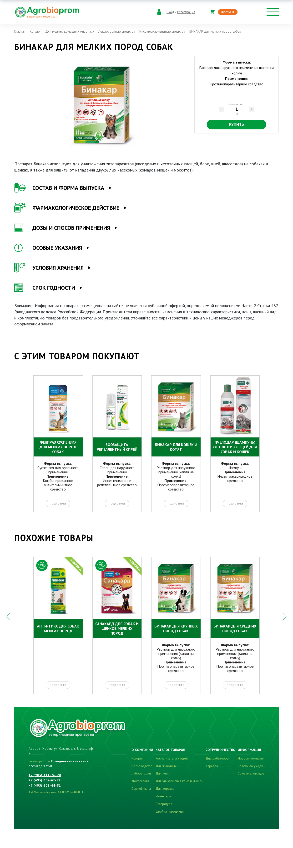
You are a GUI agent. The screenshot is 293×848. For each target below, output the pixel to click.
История (137, 758)
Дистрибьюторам (218, 758)
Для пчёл (162, 773)
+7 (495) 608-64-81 (45, 785)
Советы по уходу (250, 766)
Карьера (212, 766)
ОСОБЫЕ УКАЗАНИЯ (48, 248)
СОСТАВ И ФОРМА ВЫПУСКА (59, 188)
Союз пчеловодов (251, 773)
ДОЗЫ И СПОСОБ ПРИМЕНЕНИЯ (62, 228)
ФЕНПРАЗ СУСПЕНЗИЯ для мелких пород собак (58, 447)
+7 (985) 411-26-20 (45, 775)
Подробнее (58, 503)
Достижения (140, 781)
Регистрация (186, 12)
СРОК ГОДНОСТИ (44, 288)
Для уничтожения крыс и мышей (179, 781)
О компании (142, 750)
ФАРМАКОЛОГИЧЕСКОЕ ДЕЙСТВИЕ (66, 208)
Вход (170, 12)
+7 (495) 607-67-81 (45, 780)
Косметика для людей (172, 758)
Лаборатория (141, 773)
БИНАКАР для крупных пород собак (176, 628)
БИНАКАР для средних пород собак (234, 628)
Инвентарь (163, 796)
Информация (249, 750)
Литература (164, 804)
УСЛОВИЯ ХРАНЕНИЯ (49, 268)
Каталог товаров (170, 750)
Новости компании (251, 758)
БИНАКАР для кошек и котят (176, 447)
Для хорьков (165, 788)
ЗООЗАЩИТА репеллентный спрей (117, 447)
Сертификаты (141, 788)
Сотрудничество (220, 750)
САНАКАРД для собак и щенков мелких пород (117, 628)
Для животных (166, 766)
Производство (141, 766)
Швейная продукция (170, 811)
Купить (236, 124)
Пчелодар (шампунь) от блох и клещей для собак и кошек (235, 447)
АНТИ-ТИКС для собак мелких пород (58, 628)
